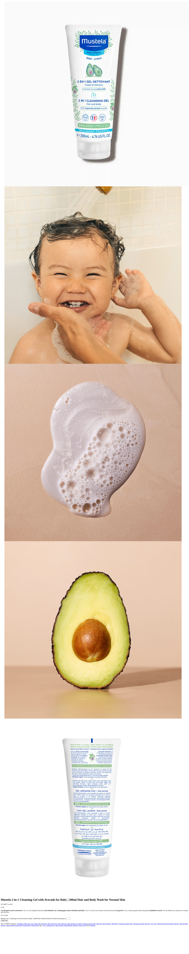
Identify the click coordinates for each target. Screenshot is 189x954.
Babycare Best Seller (89, 924)
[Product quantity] (68, 919)
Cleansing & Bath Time (125, 924)
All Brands (20, 924)
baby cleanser (60, 925)
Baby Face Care (29, 924)
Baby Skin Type (52, 924)
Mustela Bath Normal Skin (14, 925)
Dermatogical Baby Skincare (141, 924)
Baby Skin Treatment (40, 924)
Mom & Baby (184, 924)
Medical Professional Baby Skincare (168, 924)
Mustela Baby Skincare (71, 925)
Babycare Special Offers (103, 924)
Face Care (154, 924)
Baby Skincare (62, 924)
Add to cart (4, 920)
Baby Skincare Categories (75, 924)
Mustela (3, 925)
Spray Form (82, 925)
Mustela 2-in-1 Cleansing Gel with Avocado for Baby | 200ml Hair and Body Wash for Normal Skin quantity (33, 918)
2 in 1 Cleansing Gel (49, 925)
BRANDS (115, 924)
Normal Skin (26, 925)
